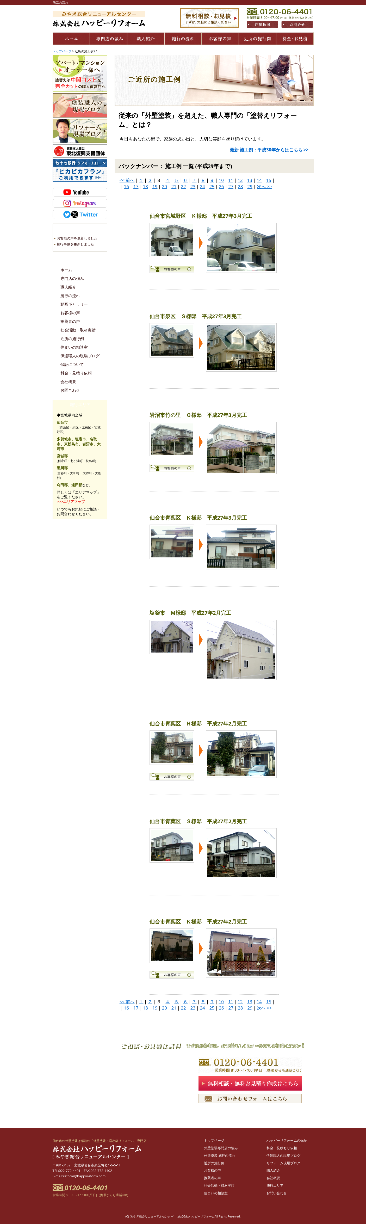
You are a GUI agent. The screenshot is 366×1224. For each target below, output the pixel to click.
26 (221, 186)
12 (240, 180)
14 (259, 180)
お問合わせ (70, 390)
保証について (72, 364)
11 (230, 180)
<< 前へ (127, 180)
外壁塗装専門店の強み (221, 1148)
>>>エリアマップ (71, 501)
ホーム (66, 270)
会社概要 (68, 382)
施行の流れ (70, 296)
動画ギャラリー (74, 304)
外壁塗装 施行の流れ (219, 1155)
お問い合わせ (276, 1193)
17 (135, 186)
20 (164, 186)
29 (249, 186)
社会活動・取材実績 (78, 330)
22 (183, 186)
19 (154, 186)
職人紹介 (68, 287)
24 (202, 186)
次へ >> (264, 186)
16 (126, 186)
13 (249, 180)
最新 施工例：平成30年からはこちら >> (269, 150)
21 (173, 186)
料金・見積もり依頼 (281, 1148)
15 (268, 180)
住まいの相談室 (74, 347)
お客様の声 (70, 313)
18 (145, 186)
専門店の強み (72, 278)
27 (230, 186)
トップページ (214, 1140)
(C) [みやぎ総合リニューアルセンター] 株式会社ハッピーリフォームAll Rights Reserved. (182, 1216)
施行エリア (274, 1185)
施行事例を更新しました (75, 244)
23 (192, 186)
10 (221, 180)
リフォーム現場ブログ (283, 1163)
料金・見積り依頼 (76, 373)
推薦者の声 (70, 321)
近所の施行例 (72, 339)
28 (240, 186)
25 (211, 186)
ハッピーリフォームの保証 (286, 1140)
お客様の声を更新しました (77, 238)
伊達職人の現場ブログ (80, 356)
